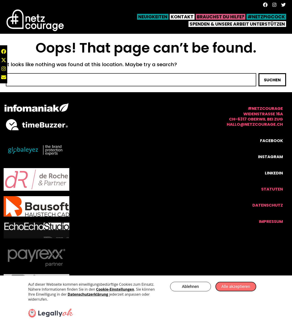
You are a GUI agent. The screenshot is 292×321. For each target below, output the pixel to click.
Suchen (272, 80)
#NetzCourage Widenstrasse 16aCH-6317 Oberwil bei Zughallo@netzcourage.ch (255, 116)
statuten (272, 189)
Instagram (270, 156)
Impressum (271, 221)
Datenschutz (267, 205)
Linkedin (274, 173)
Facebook (271, 140)
